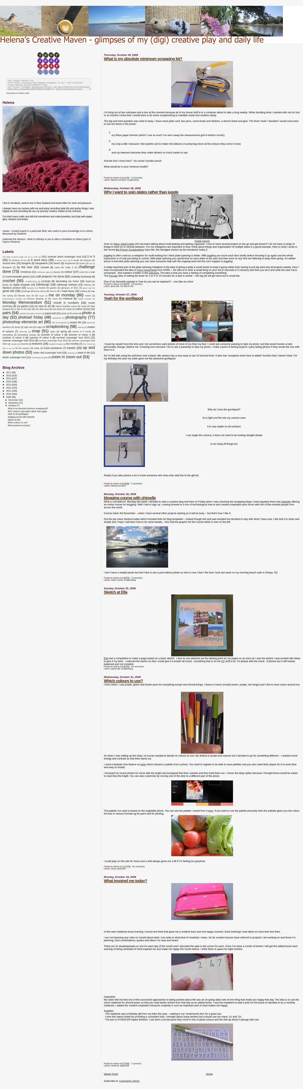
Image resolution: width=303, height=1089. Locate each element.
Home (209, 1074)
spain (52, 331)
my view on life (126, 286)
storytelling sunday (27, 335)
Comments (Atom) (129, 1081)
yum (46, 357)
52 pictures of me (17, 260)
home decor (40, 291)
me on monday (62, 295)
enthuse (87, 285)
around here (9, 263)
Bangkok (26, 263)
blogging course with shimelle (130, 498)
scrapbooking (133, 180)
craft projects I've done (49, 276)
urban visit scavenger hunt (47, 352)
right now (28, 327)
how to (53, 291)
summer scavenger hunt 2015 (53, 340)
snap (36, 331)
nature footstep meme (66, 306)
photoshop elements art (23, 322)
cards (57, 267)
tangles (14, 344)
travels (71, 347)
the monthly (72, 344)
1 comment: (136, 1064)
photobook (57, 318)
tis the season (22, 348)
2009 (9, 397)
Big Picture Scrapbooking (130, 249)
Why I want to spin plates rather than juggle (141, 192)
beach (57, 263)
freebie (42, 288)
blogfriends (70, 263)
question (7, 327)
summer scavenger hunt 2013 (73, 337)
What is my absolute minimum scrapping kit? (143, 58)
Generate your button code (17, 93)
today (36, 348)
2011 (9, 390)
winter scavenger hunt (14, 357)
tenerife (24, 344)
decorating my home (67, 281)
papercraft (115, 669)
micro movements (147, 270)
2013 (9, 384)
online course (117, 580)
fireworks (31, 288)
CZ (223, 661)
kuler (143, 764)
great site (115, 286)
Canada (45, 267)
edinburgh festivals (67, 284)
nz (15, 309)
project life (75, 322)
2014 (9, 381)
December (14, 400)
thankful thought (56, 344)
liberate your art (26, 295)
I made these (67, 291)
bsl (90, 263)
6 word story (39, 260)
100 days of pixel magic (13, 257)
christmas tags (43, 272)
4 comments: (137, 284)
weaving (70, 353)
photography (76, 317)
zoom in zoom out (67, 357)
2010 (9, 394)
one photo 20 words (62, 309)
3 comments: (137, 178)
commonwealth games (18, 276)
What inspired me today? (125, 880)
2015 (9, 378)
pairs (7, 313)
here (210, 810)
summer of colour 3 (80, 334)
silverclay (23, 332)
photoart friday (30, 317)
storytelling (8, 335)
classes (56, 272)
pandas (23, 313)
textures (37, 343)
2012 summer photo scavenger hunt (61, 256)
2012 (9, 387)
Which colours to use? (123, 680)
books (82, 263)
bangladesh (41, 263)
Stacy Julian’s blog (123, 243)
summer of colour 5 (40, 337)
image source (202, 241)
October (13, 405)
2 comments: (137, 484)
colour (113, 869)
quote (17, 327)
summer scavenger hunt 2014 (18, 340)
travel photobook (53, 348)
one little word (42, 309)
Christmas (25, 272)
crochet (9, 281)
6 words (75, 260)
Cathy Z (69, 267)
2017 (9, 372)
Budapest (7, 267)
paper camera (35, 313)
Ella (106, 658)
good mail (87, 288)
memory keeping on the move (42, 299)
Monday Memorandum (22, 302)
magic (41, 296)
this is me (7, 348)
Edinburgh (42, 284)
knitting (83, 291)
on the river (25, 309)
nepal (83, 306)
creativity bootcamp (81, 276)
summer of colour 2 (52, 334)
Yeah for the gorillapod (123, 298)
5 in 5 (91, 256)
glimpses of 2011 (69, 288)
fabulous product (118, 180)
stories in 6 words (81, 331)
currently (45, 281)
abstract (87, 260)
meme (88, 295)
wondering (35, 357)
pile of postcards (59, 322)
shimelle (286, 501)
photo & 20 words (69, 313)
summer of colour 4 (13, 337)
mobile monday (84, 299)
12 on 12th (32, 257)
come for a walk (87, 272)
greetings (25, 291)
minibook (115, 1066)
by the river (24, 267)
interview (154, 272)
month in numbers (66, 302)
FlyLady (113, 275)
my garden (22, 306)
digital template (21, 284)
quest (89, 322)
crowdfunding (31, 281)
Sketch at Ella (115, 592)
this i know (87, 344)
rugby (39, 327)
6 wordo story (61, 260)
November (14, 403)
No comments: (138, 667)
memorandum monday (12, 299)
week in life (84, 352)
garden (53, 288)
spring (63, 331)
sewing (81, 327)
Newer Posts (111, 1074)
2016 (9, 375)
